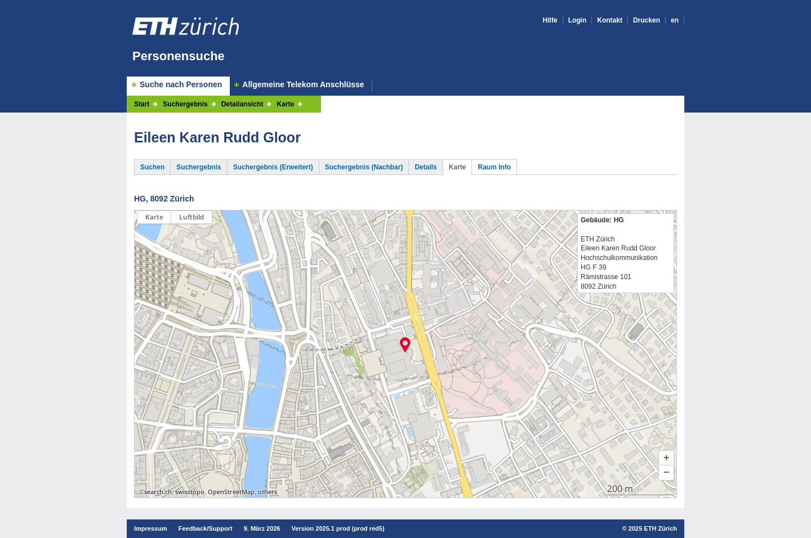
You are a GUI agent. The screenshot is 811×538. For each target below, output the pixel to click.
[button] (666, 458)
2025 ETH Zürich (653, 528)
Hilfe (550, 20)
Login (577, 20)
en (675, 20)
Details (425, 167)
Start (141, 104)
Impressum (150, 528)
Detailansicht (242, 104)
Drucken (646, 20)
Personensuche (178, 56)
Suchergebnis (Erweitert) (273, 167)
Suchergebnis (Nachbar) (364, 167)
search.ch (158, 492)
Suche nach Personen (181, 84)
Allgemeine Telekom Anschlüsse (303, 84)
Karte (285, 104)
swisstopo (189, 492)
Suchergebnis (185, 104)
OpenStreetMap (231, 492)
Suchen (152, 167)
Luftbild (191, 217)
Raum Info (494, 167)
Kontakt (609, 20)
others (267, 492)
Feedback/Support (206, 528)
